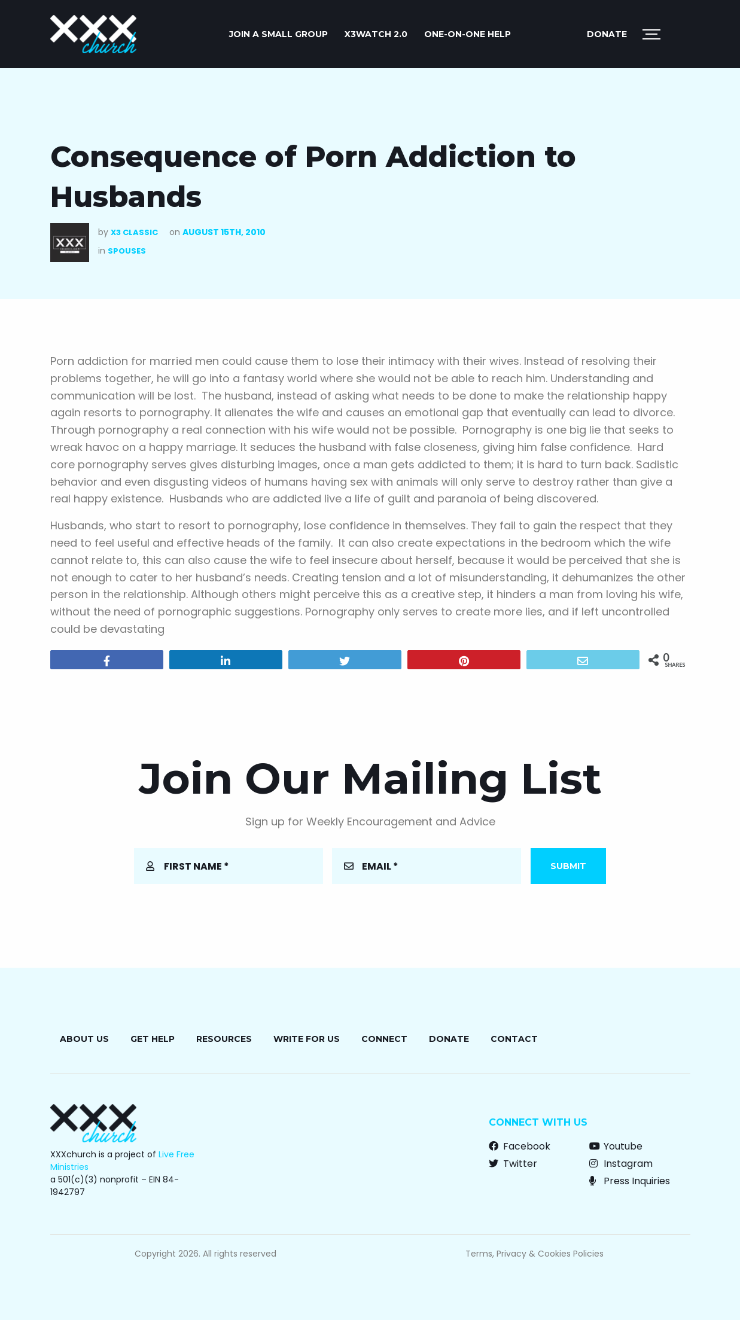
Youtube (615, 1146)
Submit (568, 866)
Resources (224, 1039)
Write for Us (306, 1039)
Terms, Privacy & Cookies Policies (534, 1254)
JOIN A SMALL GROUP (278, 34)
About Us (84, 1039)
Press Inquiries (629, 1181)
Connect (384, 1039)
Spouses (127, 251)
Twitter (513, 1164)
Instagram (621, 1164)
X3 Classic (134, 232)
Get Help (152, 1039)
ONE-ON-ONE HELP (467, 34)
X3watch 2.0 (376, 34)
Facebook (519, 1146)
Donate (607, 34)
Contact (514, 1039)
